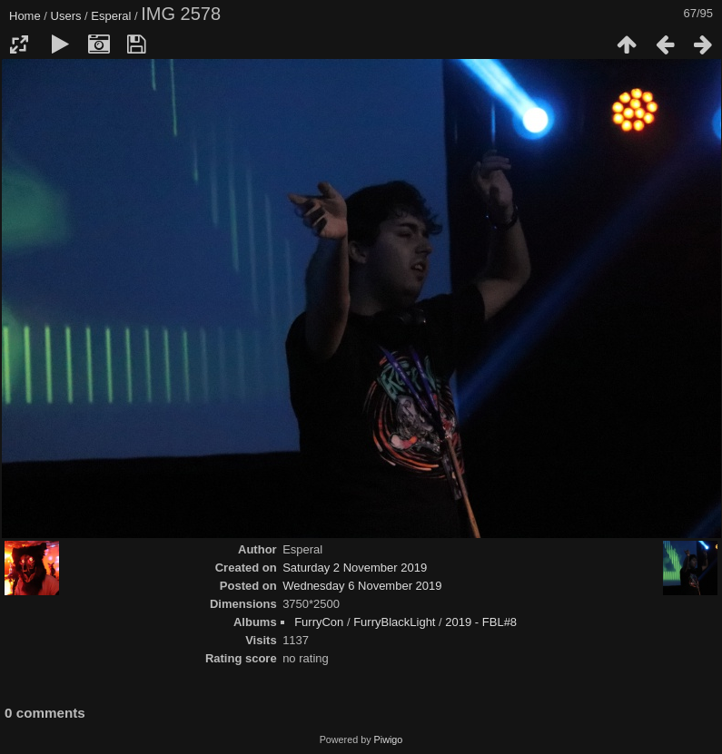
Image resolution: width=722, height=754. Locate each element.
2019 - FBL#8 (481, 622)
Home (25, 16)
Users (66, 16)
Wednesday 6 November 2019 (361, 585)
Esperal (111, 16)
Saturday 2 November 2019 (354, 567)
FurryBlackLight (394, 622)
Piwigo (388, 739)
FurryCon (318, 622)
